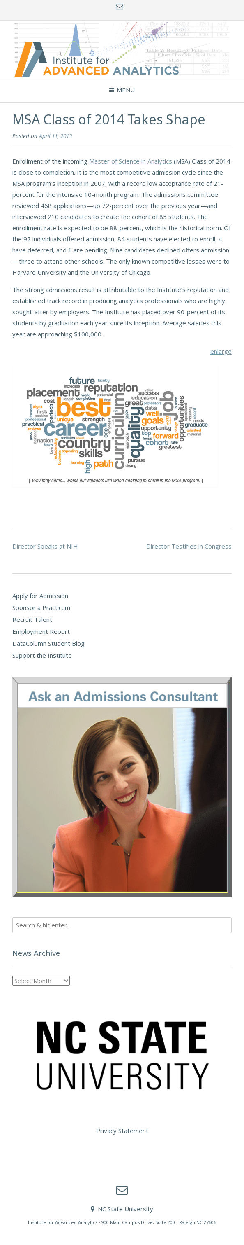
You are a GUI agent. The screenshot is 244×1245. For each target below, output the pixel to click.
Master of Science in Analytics (130, 161)
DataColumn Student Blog (48, 643)
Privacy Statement (122, 1130)
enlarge (221, 351)
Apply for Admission (40, 595)
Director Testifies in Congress (189, 546)
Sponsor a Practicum (41, 607)
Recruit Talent (32, 619)
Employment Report (41, 631)
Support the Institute (42, 655)
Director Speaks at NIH (45, 546)
